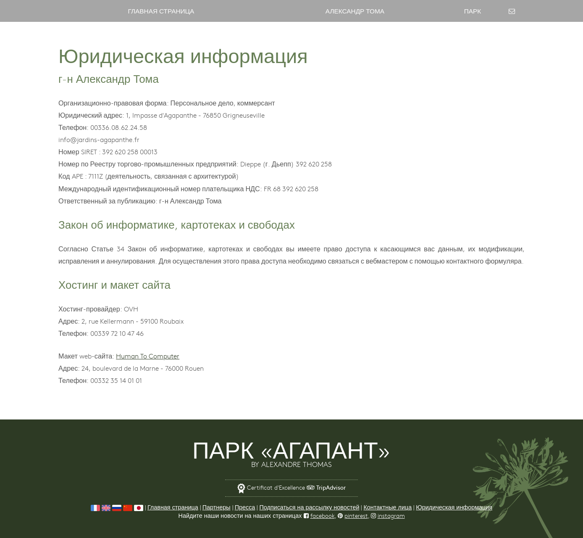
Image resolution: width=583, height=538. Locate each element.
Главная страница (161, 10)
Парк (472, 10)
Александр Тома (355, 10)
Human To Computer (147, 355)
